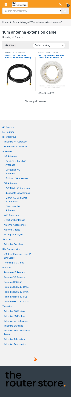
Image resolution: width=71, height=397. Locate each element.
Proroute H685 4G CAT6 (16, 291)
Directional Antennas (14, 220)
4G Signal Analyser (13, 234)
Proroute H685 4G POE (15, 296)
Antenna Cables (11, 52)
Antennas (7, 151)
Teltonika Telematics (14, 339)
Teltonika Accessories (15, 344)
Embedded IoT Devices (15, 146)
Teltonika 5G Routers (14, 316)
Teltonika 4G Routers (14, 311)
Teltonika (7, 306)
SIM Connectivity (11, 249)
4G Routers (8, 127)
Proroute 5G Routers (14, 277)
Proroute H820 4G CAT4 (16, 301)
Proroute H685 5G (13, 282)
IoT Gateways (9, 136)
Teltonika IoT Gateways (16, 141)
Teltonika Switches (13, 244)
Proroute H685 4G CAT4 (16, 287)
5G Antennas (10, 183)
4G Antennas (10, 156)
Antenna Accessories (15, 224)
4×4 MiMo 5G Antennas (18, 193)
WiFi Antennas (11, 215)
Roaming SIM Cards (14, 262)
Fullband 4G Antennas (17, 178)
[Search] (65, 11)
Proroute (6, 267)
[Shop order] (49, 45)
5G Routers (8, 132)
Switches (7, 239)
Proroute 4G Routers (14, 272)
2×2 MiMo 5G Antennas (18, 188)
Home (5, 22)
